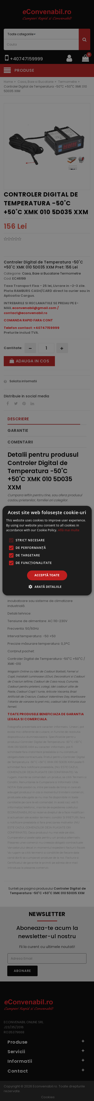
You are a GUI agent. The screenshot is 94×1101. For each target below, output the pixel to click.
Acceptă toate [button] (47, 575)
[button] (46, 586)
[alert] (47, 550)
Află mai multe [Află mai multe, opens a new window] (68, 530)
